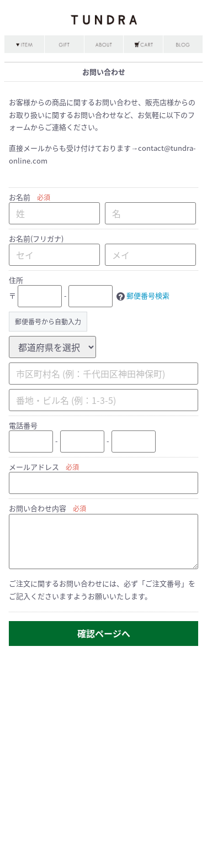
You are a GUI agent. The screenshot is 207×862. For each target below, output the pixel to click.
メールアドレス (34, 466)
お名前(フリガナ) (36, 238)
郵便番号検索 (147, 295)
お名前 (19, 197)
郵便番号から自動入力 (48, 322)
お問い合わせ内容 (37, 508)
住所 (16, 280)
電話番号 (23, 425)
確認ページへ (103, 633)
